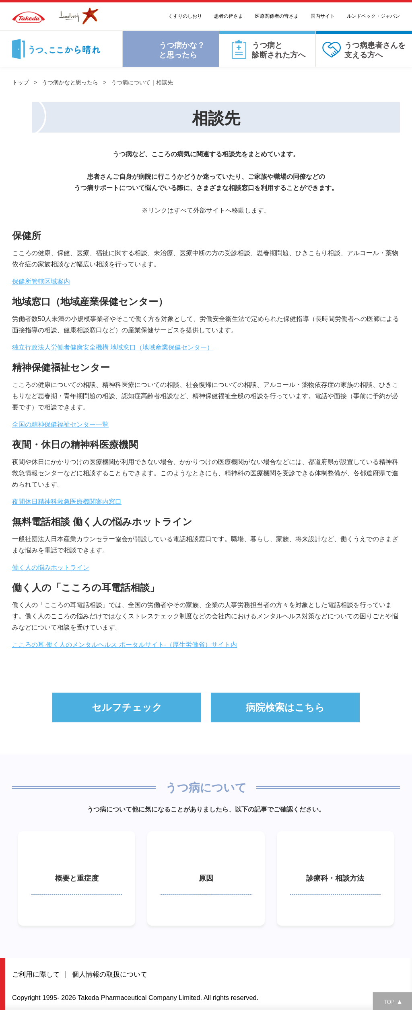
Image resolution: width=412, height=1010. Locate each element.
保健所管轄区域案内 (41, 281)
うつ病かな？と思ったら (182, 50)
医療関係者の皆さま (277, 16)
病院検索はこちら (285, 707)
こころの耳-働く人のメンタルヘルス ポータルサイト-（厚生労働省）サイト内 (124, 644)
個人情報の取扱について (109, 974)
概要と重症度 (77, 878)
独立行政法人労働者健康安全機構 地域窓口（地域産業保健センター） (112, 347)
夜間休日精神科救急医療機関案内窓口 (67, 501)
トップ (20, 82)
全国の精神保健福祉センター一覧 (60, 424)
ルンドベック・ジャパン (373, 16)
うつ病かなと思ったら (70, 82)
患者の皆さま (228, 16)
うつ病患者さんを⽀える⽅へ (375, 50)
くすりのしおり (185, 16)
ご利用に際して (36, 974)
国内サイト (323, 16)
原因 (206, 878)
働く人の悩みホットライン (50, 567)
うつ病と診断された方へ (278, 50)
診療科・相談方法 (335, 878)
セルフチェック (127, 707)
